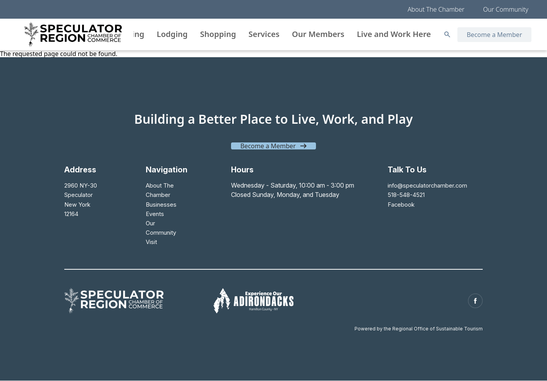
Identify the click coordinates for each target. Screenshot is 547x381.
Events (154, 213)
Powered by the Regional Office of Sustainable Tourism (419, 325)
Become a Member (494, 34)
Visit (150, 241)
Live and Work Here (394, 34)
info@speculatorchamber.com (425, 185)
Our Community (505, 9)
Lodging (172, 34)
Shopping (218, 34)
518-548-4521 (403, 194)
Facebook (397, 204)
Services (264, 34)
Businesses (160, 204)
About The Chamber (436, 9)
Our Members (318, 34)
